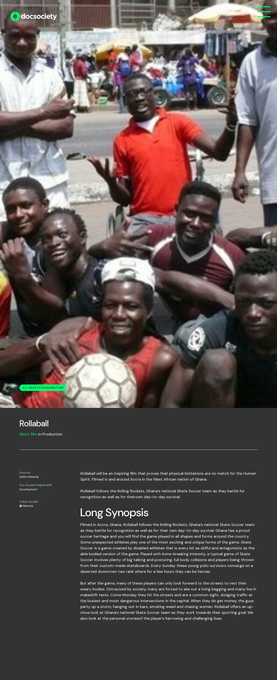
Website (26, 506)
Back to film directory (46, 387)
